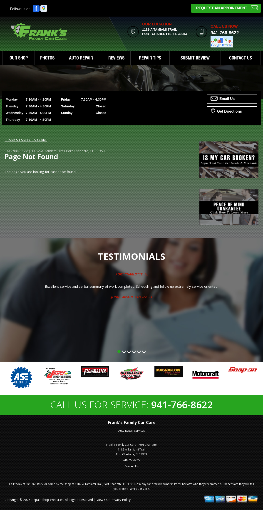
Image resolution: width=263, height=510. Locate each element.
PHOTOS (47, 58)
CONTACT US (240, 58)
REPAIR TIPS (150, 58)
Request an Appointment (227, 7)
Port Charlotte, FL (131, 274)
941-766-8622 (225, 32)
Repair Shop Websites (47, 500)
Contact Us (131, 466)
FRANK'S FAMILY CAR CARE (26, 139)
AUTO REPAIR (81, 58)
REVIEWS (116, 58)
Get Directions (226, 110)
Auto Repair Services (131, 431)
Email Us (223, 98)
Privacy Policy (121, 500)
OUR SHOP (19, 58)
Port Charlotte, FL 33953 (85, 151)
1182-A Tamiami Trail (48, 151)
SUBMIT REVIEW (195, 58)
